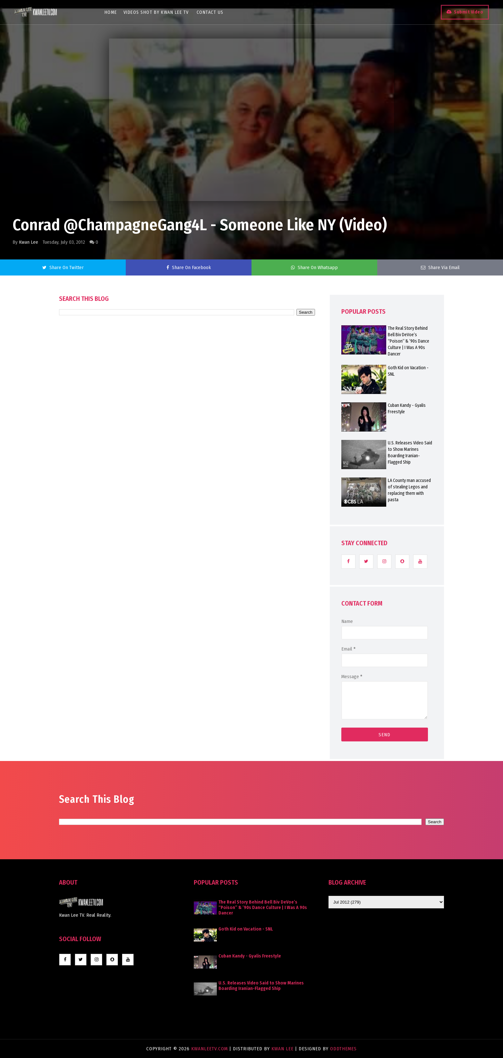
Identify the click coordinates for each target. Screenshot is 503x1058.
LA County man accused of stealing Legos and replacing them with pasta (409, 490)
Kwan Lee (28, 242)
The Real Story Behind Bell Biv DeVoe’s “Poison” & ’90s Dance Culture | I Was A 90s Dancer (408, 341)
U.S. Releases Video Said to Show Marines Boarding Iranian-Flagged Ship (410, 452)
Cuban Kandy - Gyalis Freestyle (407, 409)
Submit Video (466, 12)
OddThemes (343, 1049)
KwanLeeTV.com (210, 1049)
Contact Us (211, 12)
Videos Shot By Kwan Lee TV (157, 12)
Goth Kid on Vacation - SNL (408, 371)
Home (112, 12)
